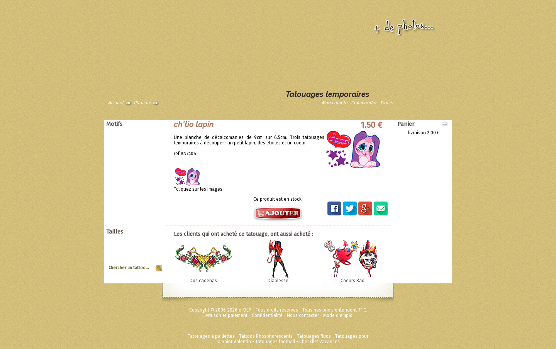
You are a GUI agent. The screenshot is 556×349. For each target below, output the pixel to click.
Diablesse (278, 280)
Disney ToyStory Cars (137, 208)
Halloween (148, 170)
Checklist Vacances (319, 341)
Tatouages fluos (314, 336)
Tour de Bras (146, 262)
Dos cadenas (203, 280)
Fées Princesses (142, 219)
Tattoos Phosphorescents (266, 336)
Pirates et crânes (141, 160)
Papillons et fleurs (140, 154)
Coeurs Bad (352, 280)
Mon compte (335, 102)
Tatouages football (275, 341)
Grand (153, 246)
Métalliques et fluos (138, 224)
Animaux (150, 133)
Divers (152, 197)
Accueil (116, 102)
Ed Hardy (150, 203)
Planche (142, 102)
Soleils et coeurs (142, 176)
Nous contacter (303, 315)
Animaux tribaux (142, 138)
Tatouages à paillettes (211, 336)
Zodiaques (148, 192)
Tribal (153, 181)
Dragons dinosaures (138, 149)
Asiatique (149, 143)
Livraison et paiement (224, 315)
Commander (364, 102)
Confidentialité (267, 315)
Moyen (152, 251)
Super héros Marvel (139, 214)
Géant (153, 240)
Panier (387, 102)
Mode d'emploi (338, 315)
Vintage (151, 187)
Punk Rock (148, 165)
